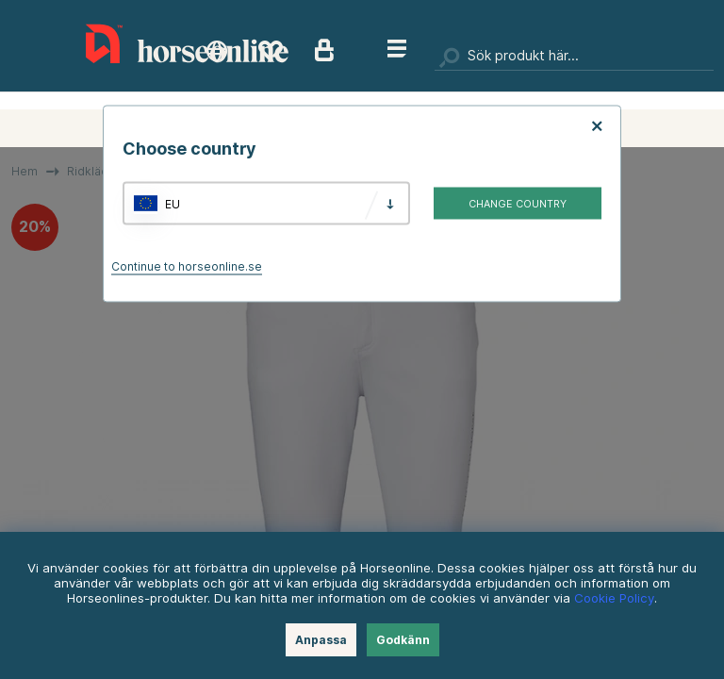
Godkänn (403, 640)
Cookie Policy (614, 597)
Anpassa (321, 640)
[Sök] (574, 56)
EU (172, 203)
